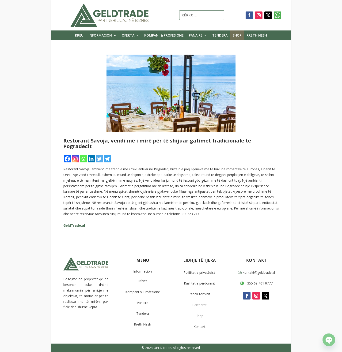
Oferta (128, 35)
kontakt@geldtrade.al (256, 272)
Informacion (100, 35)
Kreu (79, 35)
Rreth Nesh (257, 35)
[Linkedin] (91, 158)
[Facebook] (67, 158)
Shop (237, 35)
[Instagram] (75, 158)
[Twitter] (99, 158)
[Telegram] (107, 158)
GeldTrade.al (74, 225)
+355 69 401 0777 (256, 283)
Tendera (220, 35)
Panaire (195, 35)
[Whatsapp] (83, 158)
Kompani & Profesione (164, 35)
